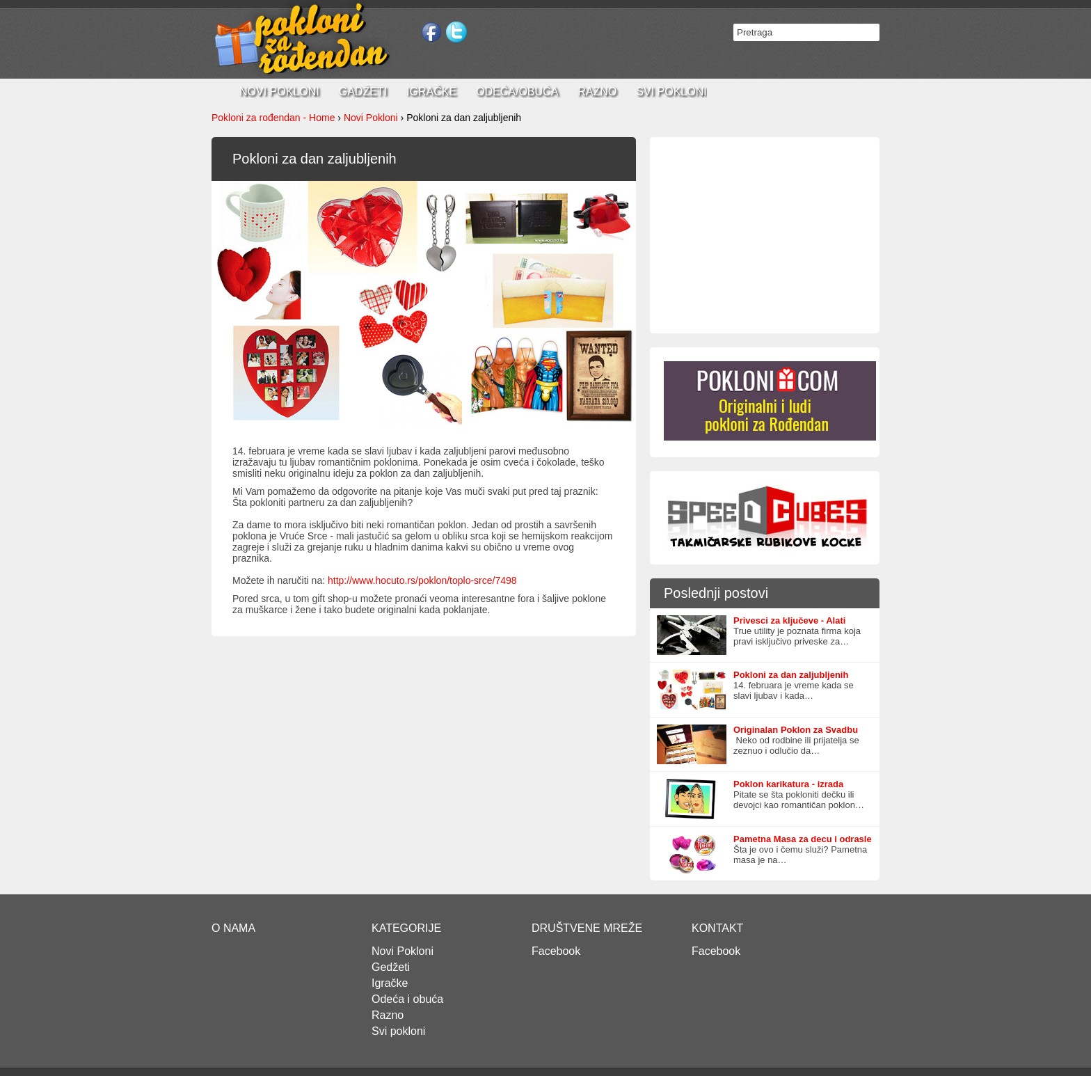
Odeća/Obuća (517, 91)
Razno (597, 91)
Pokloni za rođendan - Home (273, 117)
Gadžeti (363, 91)
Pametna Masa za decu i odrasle (802, 839)
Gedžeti (391, 967)
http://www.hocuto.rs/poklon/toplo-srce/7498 (422, 580)
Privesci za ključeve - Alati (789, 620)
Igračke (431, 91)
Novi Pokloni (371, 117)
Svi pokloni (671, 91)
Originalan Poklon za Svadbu (795, 730)
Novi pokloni (279, 91)
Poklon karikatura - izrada (788, 784)
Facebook (556, 951)
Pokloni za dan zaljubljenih (790, 675)
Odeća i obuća (407, 999)
